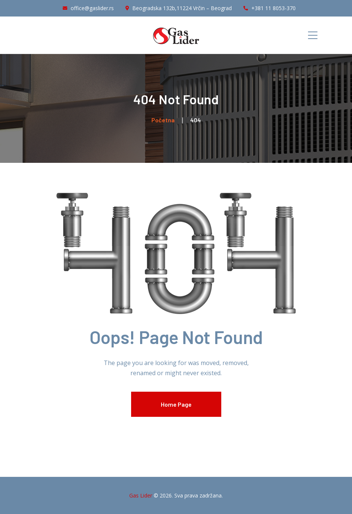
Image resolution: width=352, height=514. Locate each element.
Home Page (176, 404)
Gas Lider (140, 495)
